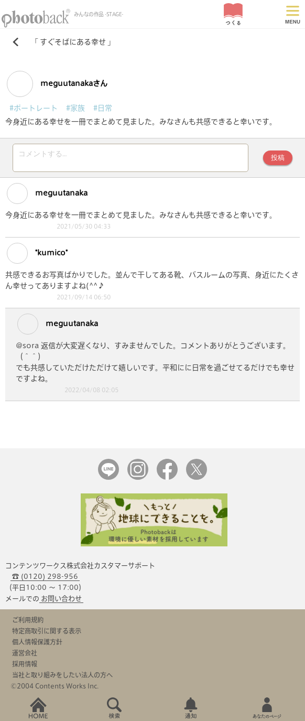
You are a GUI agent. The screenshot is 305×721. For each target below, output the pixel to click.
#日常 (102, 108)
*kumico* (37, 256)
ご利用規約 (27, 623)
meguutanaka (47, 196)
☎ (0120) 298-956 (45, 579)
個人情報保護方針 (37, 645)
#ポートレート (33, 108)
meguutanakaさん (57, 84)
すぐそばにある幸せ (73, 42)
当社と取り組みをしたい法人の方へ (62, 678)
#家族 (75, 108)
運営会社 (24, 656)
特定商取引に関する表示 (46, 634)
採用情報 (24, 667)
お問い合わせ (61, 601)
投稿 (278, 159)
